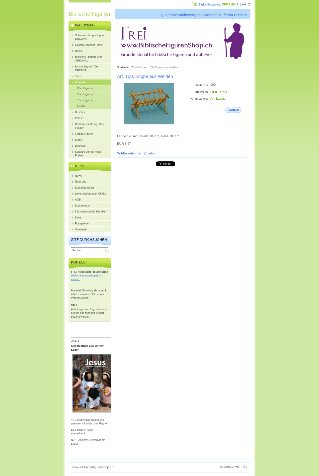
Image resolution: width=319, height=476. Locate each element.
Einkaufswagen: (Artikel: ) (224, 4)
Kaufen (233, 110)
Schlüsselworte (129, 153)
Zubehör (136, 67)
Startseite (123, 67)
